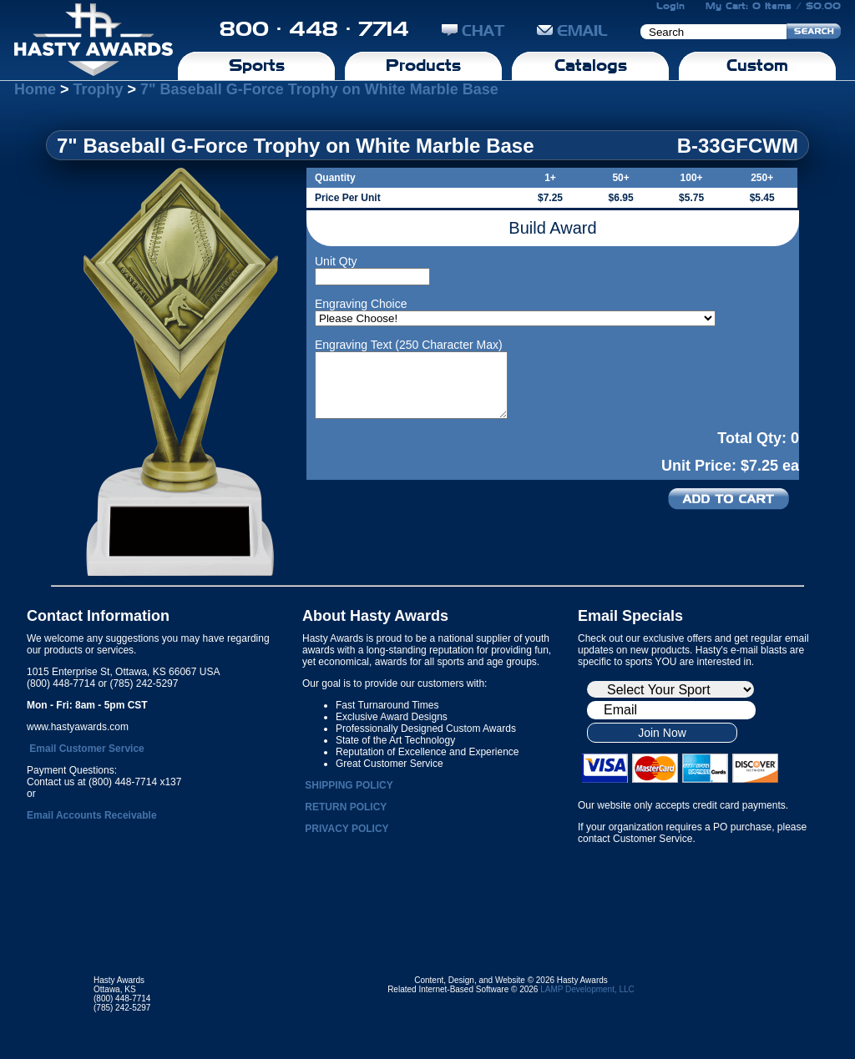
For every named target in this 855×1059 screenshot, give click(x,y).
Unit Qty (336, 261)
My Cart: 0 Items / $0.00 (773, 6)
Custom (757, 65)
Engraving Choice (361, 303)
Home (35, 89)
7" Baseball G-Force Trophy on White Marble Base (319, 89)
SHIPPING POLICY (348, 785)
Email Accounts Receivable (92, 815)
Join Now (662, 732)
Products (423, 65)
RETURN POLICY (346, 807)
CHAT (473, 30)
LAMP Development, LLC (587, 989)
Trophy (98, 89)
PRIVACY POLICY (346, 829)
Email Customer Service (86, 748)
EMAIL (572, 30)
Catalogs (590, 65)
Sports (257, 65)
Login (670, 6)
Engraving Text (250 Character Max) (409, 344)
